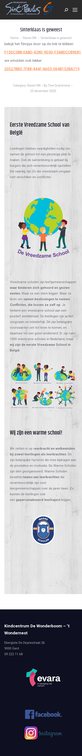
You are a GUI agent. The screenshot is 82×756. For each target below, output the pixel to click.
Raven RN (33, 85)
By (57, 85)
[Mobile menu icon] (75, 9)
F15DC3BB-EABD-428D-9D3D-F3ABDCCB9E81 (42, 52)
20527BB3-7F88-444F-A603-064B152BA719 (42, 69)
